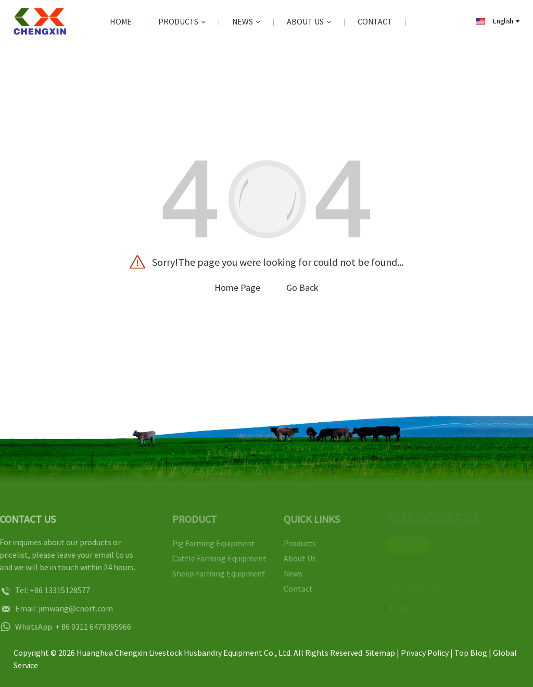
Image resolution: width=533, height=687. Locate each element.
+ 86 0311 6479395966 (83, 626)
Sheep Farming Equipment (212, 573)
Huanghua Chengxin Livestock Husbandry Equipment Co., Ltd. (184, 652)
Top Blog (470, 652)
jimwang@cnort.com (65, 608)
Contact (375, 21)
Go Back (302, 287)
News (246, 21)
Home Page (237, 287)
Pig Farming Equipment (207, 543)
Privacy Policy (425, 652)
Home (121, 21)
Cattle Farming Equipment (213, 558)
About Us (309, 21)
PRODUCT (188, 518)
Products (182, 21)
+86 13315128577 (49, 590)
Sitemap (380, 652)
